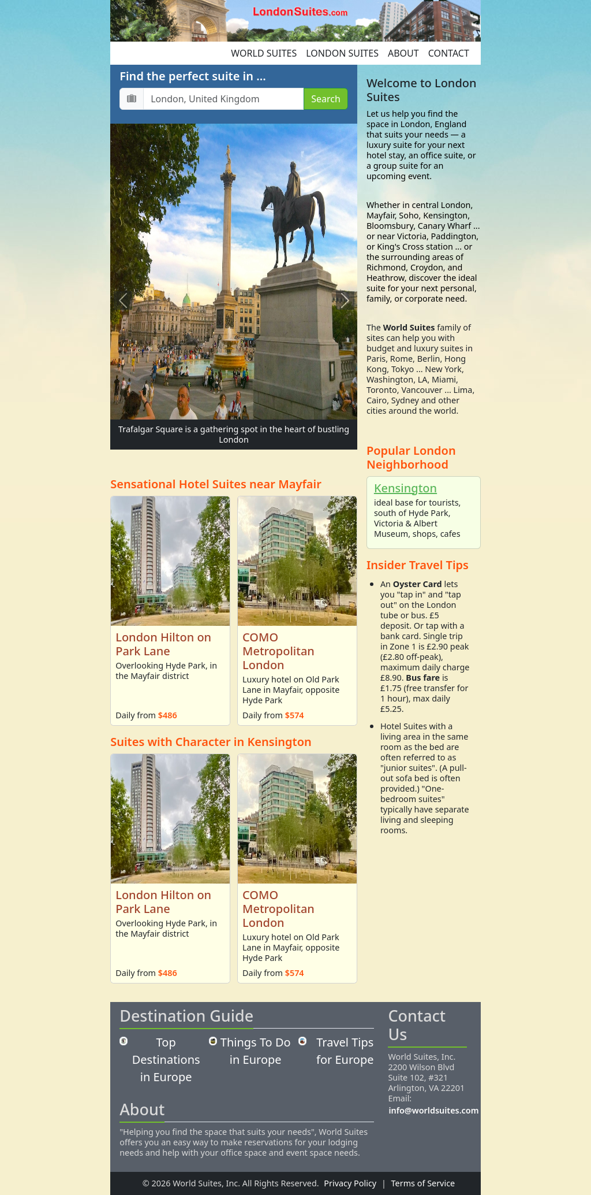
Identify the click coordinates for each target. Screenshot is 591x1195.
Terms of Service (423, 1183)
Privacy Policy (350, 1183)
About (403, 53)
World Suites (264, 53)
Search (326, 98)
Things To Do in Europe (255, 1050)
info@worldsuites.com (433, 1110)
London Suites (342, 53)
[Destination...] (223, 99)
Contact (448, 53)
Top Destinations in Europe (166, 1059)
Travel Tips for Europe (344, 1050)
